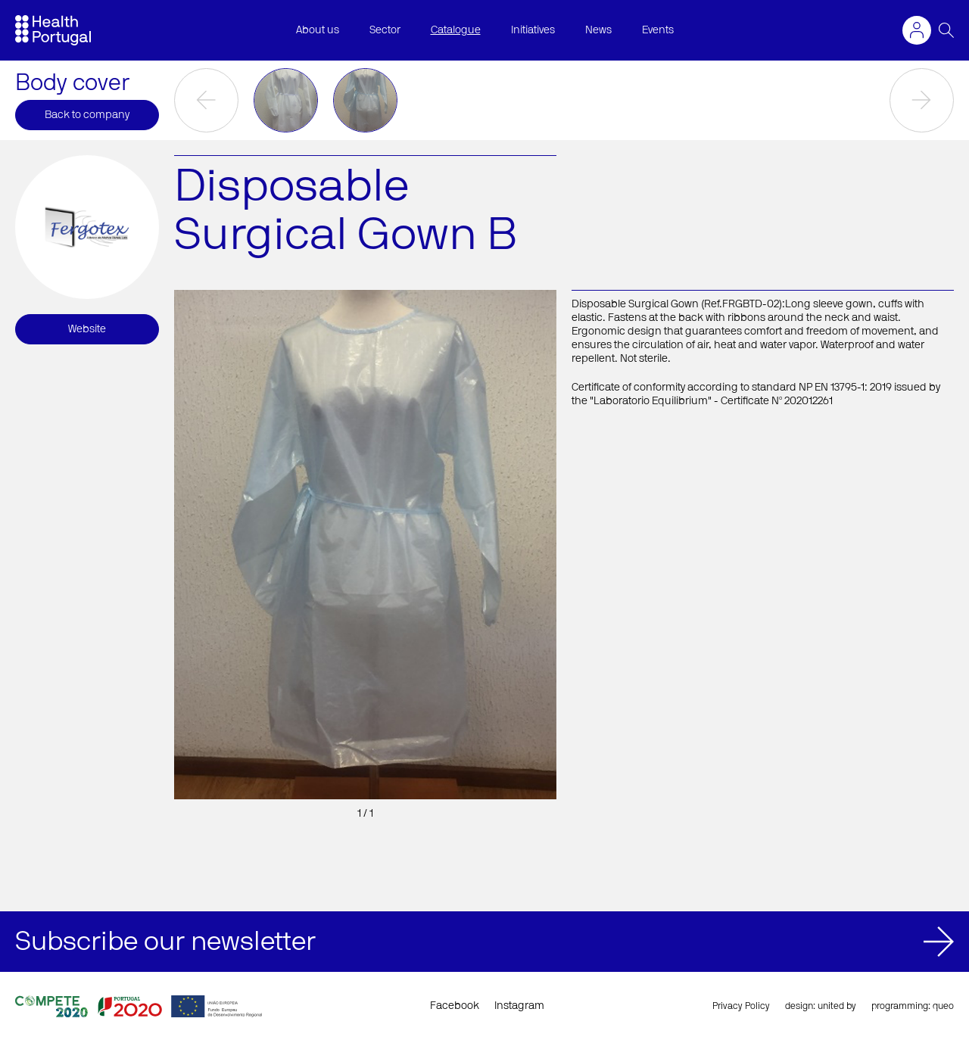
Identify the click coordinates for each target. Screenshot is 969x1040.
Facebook (454, 1006)
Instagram (519, 1006)
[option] (286, 100)
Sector (384, 30)
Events (658, 30)
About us (317, 30)
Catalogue (456, 30)
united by (837, 1005)
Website (87, 329)
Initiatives (533, 30)
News (598, 30)
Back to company (87, 115)
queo (943, 1005)
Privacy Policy (741, 1005)
